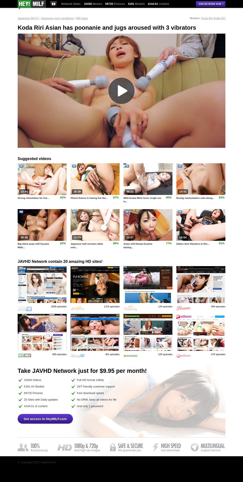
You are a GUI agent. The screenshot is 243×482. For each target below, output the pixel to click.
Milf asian (82, 18)
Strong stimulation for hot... (33, 198)
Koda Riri (207, 18)
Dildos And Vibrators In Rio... (192, 244)
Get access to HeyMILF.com (45, 419)
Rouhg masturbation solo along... (195, 198)
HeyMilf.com (32, 4)
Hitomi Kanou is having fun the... (89, 198)
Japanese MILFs (28, 18)
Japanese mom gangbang (57, 18)
